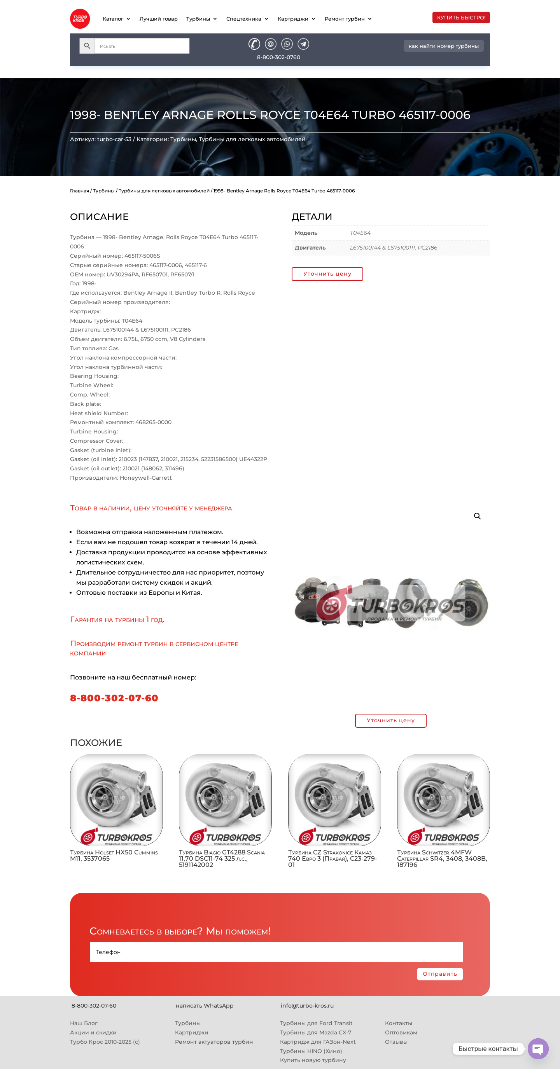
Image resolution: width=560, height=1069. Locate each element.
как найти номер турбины (444, 46)
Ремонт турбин (345, 19)
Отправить (440, 973)
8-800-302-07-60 (114, 698)
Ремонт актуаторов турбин (214, 1041)
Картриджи (293, 19)
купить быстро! (461, 17)
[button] (478, 516)
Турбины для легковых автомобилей (252, 139)
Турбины (198, 19)
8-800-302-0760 (278, 57)
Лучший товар (159, 19)
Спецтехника (243, 19)
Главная (79, 191)
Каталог (113, 19)
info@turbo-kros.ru (307, 1005)
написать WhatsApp (205, 1005)
